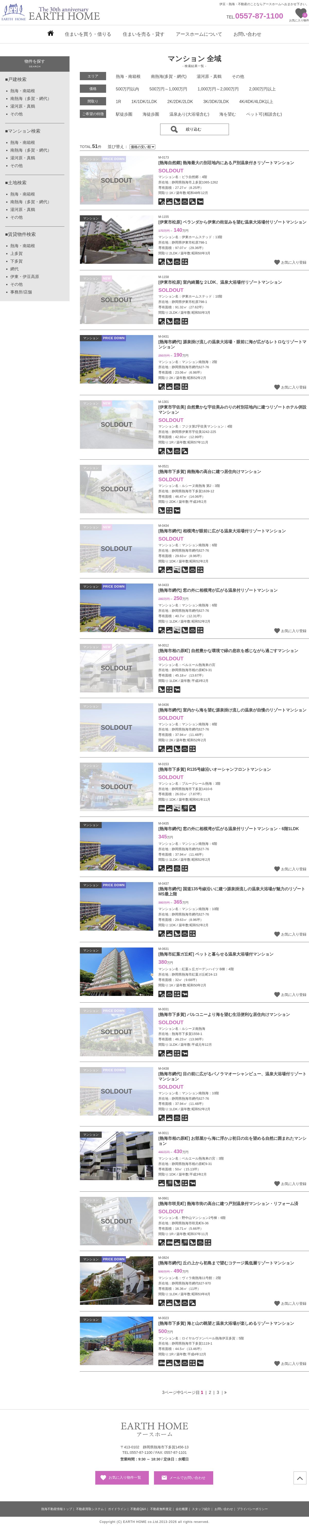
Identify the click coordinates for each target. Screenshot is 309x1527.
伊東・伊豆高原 (24, 276)
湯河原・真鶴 (22, 106)
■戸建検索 (16, 79)
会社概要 (182, 1509)
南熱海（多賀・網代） (31, 98)
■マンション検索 (22, 131)
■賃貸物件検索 (20, 234)
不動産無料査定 (161, 1509)
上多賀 (16, 253)
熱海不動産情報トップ (56, 1509)
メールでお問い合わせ (187, 1478)
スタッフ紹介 (201, 1509)
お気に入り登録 (293, 262)
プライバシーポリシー (252, 1509)
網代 (14, 269)
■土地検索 (16, 182)
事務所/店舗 (21, 292)
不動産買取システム (90, 1509)
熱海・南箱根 (22, 91)
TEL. (254, 17)
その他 (16, 114)
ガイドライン (117, 1509)
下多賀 (16, 261)
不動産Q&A (138, 1509)
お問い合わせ (223, 1509)
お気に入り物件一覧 (125, 1477)
